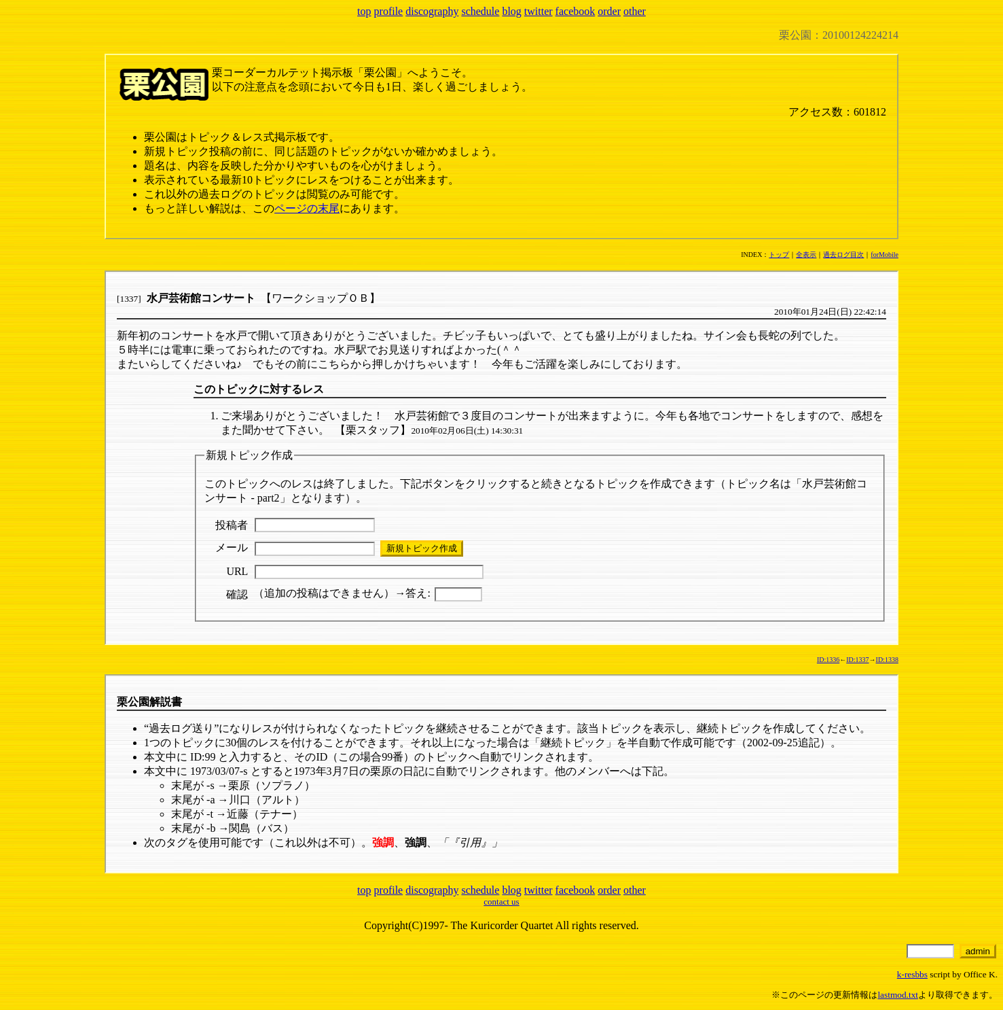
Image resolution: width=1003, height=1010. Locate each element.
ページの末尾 (307, 208)
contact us (501, 901)
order (609, 11)
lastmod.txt (897, 995)
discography (431, 11)
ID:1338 (887, 659)
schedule (480, 11)
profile (388, 11)
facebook (575, 11)
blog (511, 11)
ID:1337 (857, 659)
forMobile (884, 254)
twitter (538, 11)
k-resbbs (912, 974)
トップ (779, 254)
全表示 (806, 254)
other (634, 11)
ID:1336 (828, 659)
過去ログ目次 (843, 254)
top (364, 11)
